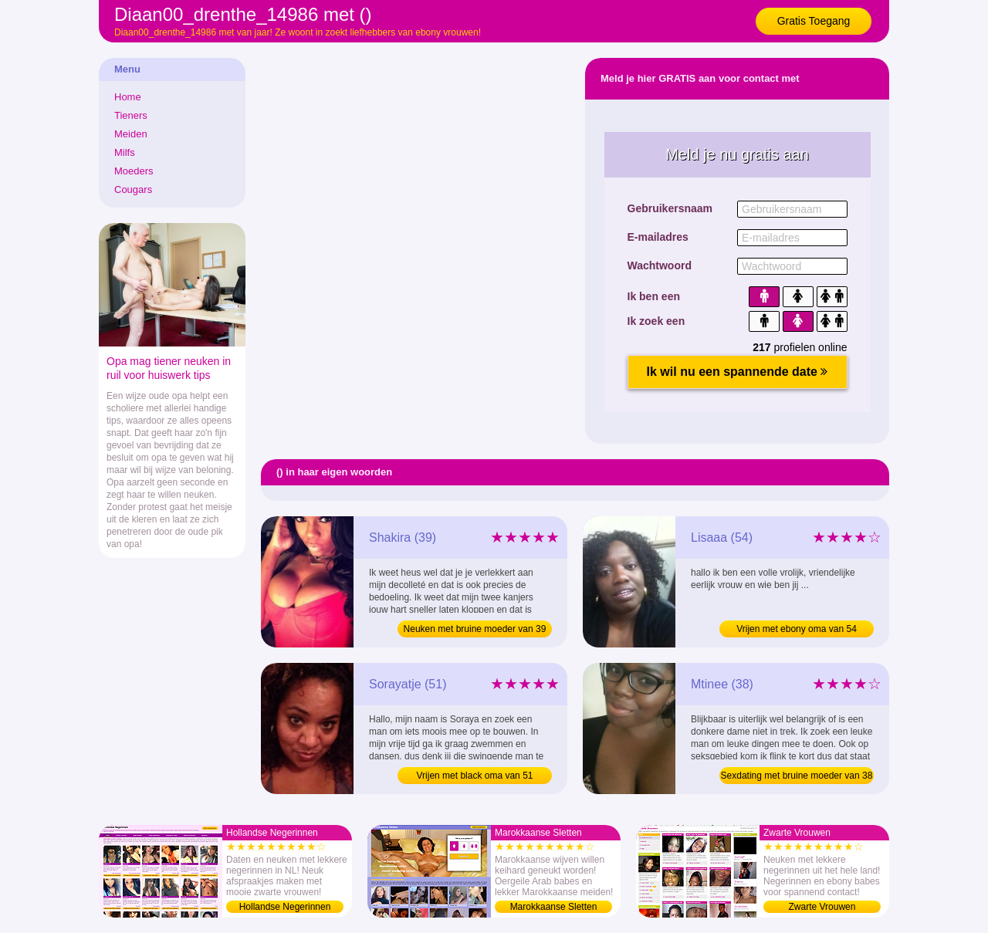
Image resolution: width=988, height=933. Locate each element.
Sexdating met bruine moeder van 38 (797, 775)
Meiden (130, 134)
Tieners (130, 115)
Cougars (133, 189)
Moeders (134, 171)
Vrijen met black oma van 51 (475, 775)
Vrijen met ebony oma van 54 (796, 629)
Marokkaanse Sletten (553, 906)
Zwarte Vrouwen (822, 906)
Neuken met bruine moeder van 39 (475, 629)
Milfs (124, 152)
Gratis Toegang (814, 21)
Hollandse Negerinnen (285, 906)
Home (127, 97)
